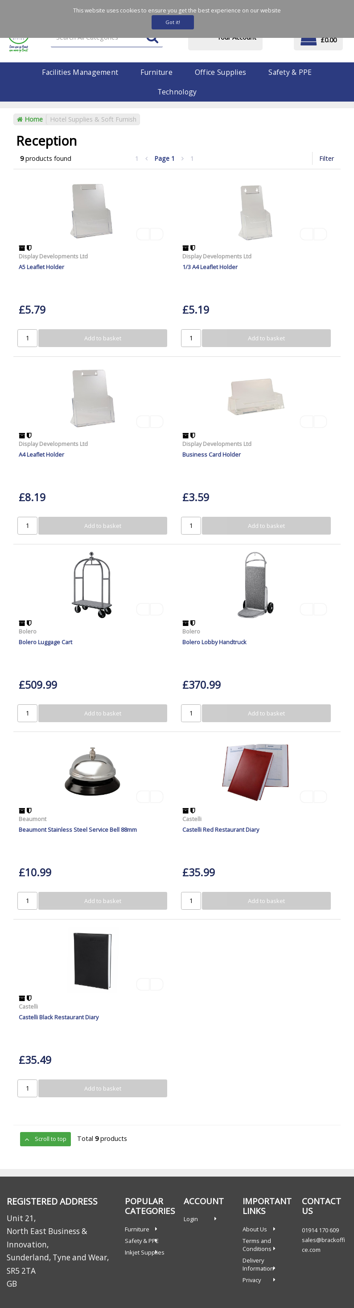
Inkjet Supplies (145, 1252)
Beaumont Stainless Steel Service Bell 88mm (78, 830)
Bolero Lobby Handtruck (214, 642)
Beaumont (32, 819)
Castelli (192, 819)
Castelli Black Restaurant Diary (59, 1017)
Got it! (172, 22)
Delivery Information (258, 1264)
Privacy (252, 1280)
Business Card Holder (211, 454)
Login (191, 1219)
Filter (326, 158)
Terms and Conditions (257, 1245)
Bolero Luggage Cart (45, 642)
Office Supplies (220, 72)
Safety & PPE (290, 72)
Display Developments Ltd (53, 256)
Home (30, 119)
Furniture (156, 72)
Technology (177, 92)
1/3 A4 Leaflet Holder (210, 267)
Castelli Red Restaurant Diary (220, 830)
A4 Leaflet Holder (41, 454)
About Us (255, 1229)
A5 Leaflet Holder (41, 267)
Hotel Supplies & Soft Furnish (93, 119)
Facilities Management (80, 72)
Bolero (28, 631)
